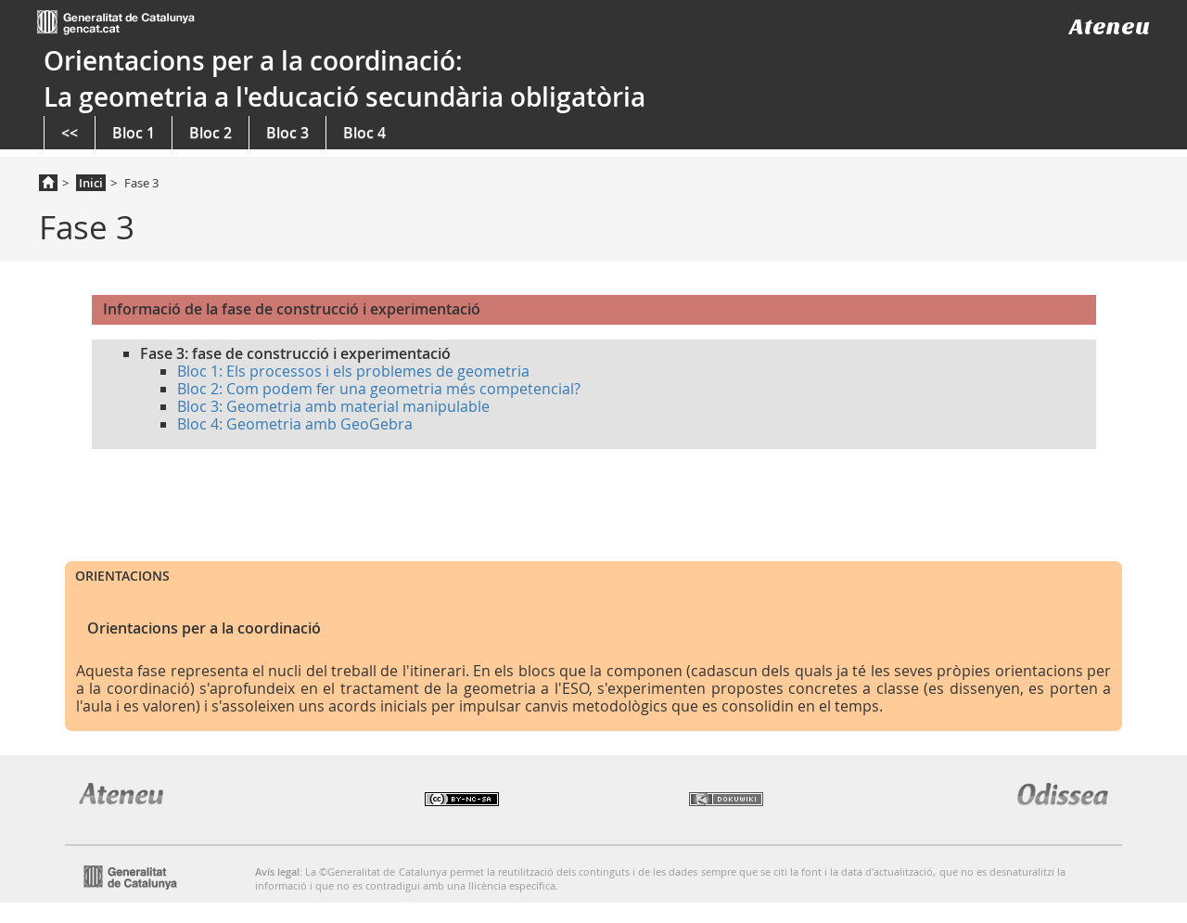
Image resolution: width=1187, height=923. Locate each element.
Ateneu (1109, 26)
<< (69, 132)
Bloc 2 (210, 132)
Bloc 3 (287, 132)
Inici (91, 182)
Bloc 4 (364, 132)
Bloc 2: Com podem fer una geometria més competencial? (379, 388)
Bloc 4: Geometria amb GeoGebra (295, 424)
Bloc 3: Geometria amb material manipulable (333, 406)
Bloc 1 (133, 132)
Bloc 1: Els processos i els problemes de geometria (353, 371)
